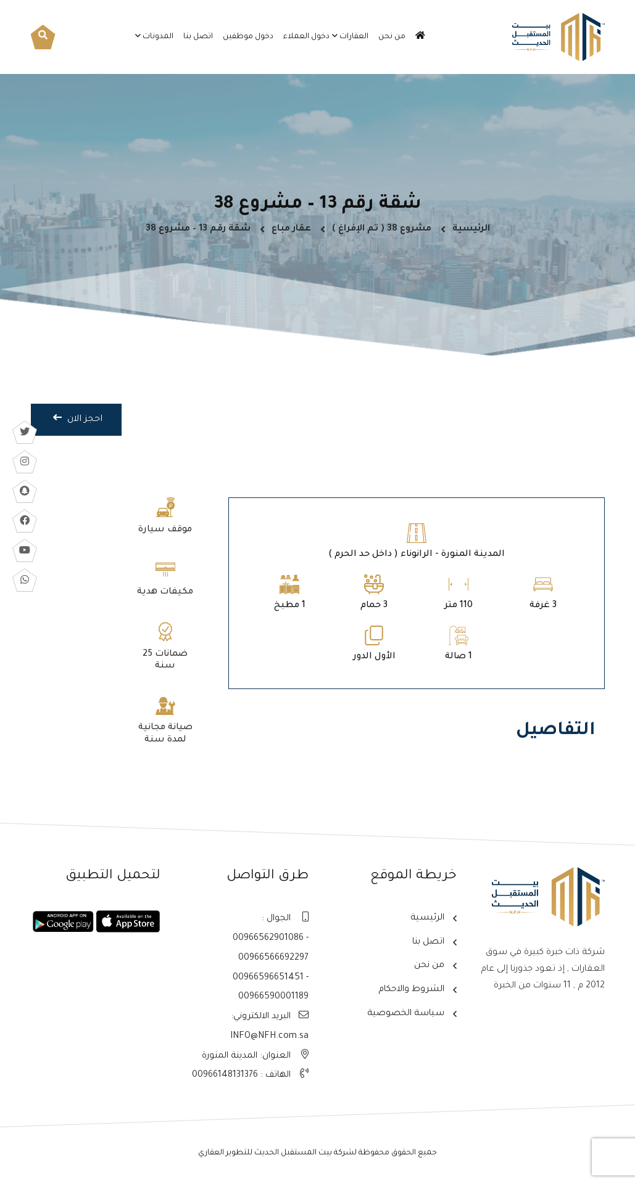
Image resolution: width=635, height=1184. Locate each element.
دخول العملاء (306, 37)
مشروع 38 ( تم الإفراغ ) (381, 233)
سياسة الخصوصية (404, 1013)
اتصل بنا (198, 37)
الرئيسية (471, 233)
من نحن (391, 37)
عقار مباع (291, 233)
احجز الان (77, 428)
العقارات (353, 37)
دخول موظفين (248, 37)
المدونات (158, 37)
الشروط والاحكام (409, 990)
